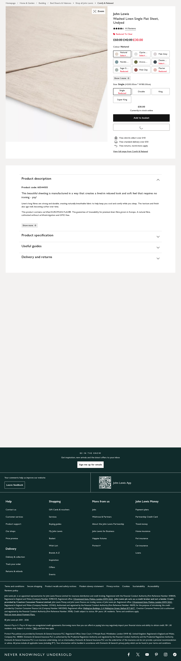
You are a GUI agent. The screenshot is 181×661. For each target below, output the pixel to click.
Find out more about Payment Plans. (20, 614)
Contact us (11, 509)
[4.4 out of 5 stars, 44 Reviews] (124, 28)
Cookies (126, 586)
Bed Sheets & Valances (60, 3)
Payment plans (142, 509)
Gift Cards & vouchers (59, 509)
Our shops (10, 531)
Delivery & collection (15, 556)
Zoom (98, 11)
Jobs (94, 509)
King (161, 91)
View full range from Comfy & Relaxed (130, 151)
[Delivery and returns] (90, 258)
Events (52, 574)
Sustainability (139, 586)
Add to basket (141, 118)
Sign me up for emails (90, 464)
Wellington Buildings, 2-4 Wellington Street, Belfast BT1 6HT (109, 608)
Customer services (14, 516)
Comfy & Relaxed (105, 3)
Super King (122, 99)
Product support (13, 524)
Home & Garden (27, 3)
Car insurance (141, 545)
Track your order (13, 564)
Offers (52, 567)
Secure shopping (34, 586)
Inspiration (54, 560)
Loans (138, 552)
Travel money (141, 524)
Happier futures (99, 538)
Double (141, 91)
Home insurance (142, 531)
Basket (52, 538)
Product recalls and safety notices (60, 586)
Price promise (12, 538)
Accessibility (153, 586)
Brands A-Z (54, 552)
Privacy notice (112, 586)
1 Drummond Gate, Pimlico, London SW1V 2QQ (93, 599)
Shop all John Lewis (84, 3)
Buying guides (55, 524)
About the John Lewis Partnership (108, 524)
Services (53, 516)
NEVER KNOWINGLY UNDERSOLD (38, 655)
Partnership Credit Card (146, 516)
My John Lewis (55, 531)
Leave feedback (14, 485)
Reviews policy (11, 590)
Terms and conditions (14, 586)
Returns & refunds (14, 571)
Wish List (53, 545)
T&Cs (35, 628)
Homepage (11, 3)
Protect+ (96, 545)
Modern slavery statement (91, 586)
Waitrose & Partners (102, 516)
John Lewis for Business (103, 531)
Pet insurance (141, 538)
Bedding (42, 3)
